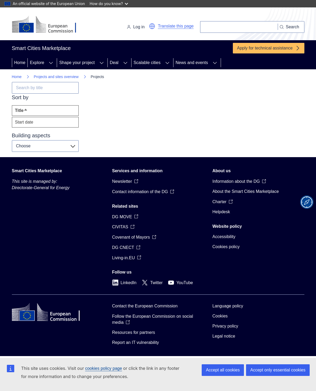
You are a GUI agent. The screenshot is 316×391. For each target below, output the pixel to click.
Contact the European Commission (145, 306)
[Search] (239, 27)
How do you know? (109, 3)
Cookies (220, 316)
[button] (152, 26)
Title (31, 112)
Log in (136, 27)
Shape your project (77, 62)
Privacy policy (225, 326)
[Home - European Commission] (48, 25)
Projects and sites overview (56, 77)
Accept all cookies (223, 370)
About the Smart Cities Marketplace (246, 191)
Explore (37, 62)
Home (20, 62)
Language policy (228, 306)
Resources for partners (133, 332)
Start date (24, 122)
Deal (114, 62)
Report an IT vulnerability (135, 342)
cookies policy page (103, 368)
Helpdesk (221, 212)
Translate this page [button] (176, 26)
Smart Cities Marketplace (37, 171)
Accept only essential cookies (277, 370)
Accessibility (224, 236)
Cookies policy (226, 246)
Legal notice (224, 336)
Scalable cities (147, 62)
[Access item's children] (51, 62)
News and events (192, 62)
